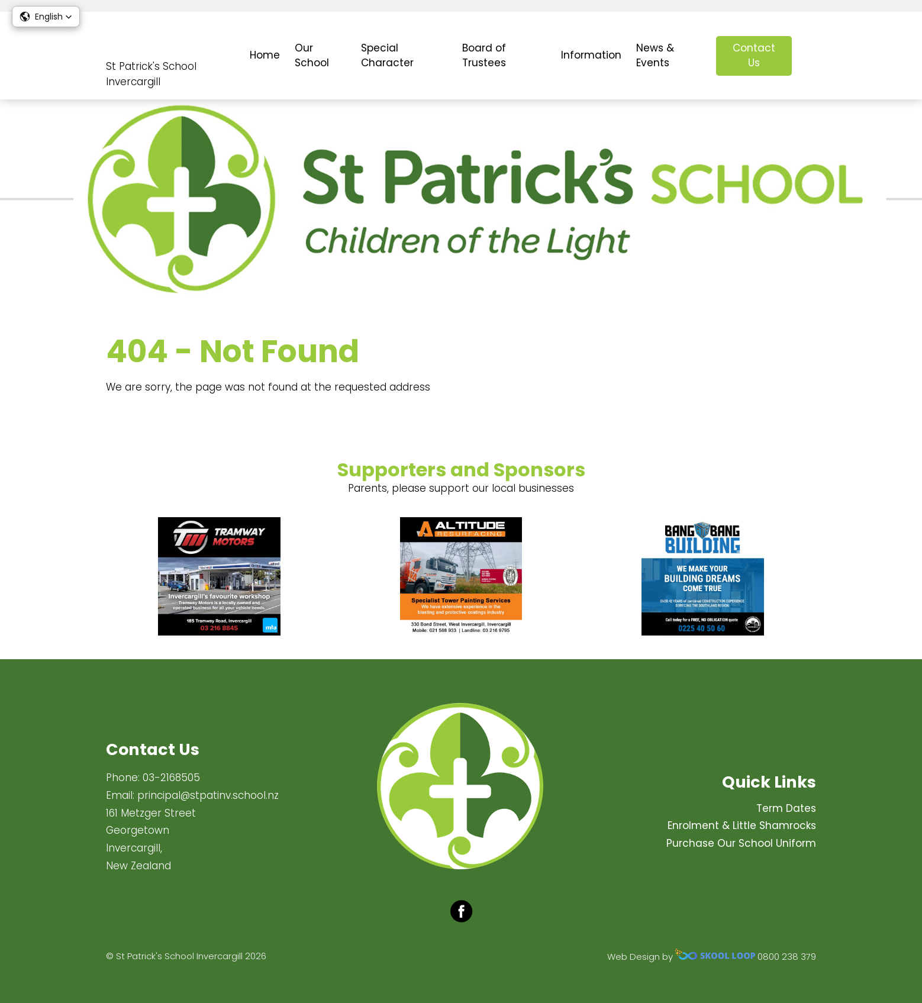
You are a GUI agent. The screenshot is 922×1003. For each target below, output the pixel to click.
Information (591, 55)
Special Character (387, 55)
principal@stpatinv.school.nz (208, 795)
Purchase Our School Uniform (741, 843)
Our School (312, 55)
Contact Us (754, 55)
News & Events (655, 55)
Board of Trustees (484, 55)
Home (265, 55)
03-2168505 (171, 777)
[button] (46, 16)
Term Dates (786, 808)
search (810, 56)
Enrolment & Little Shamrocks (742, 825)
